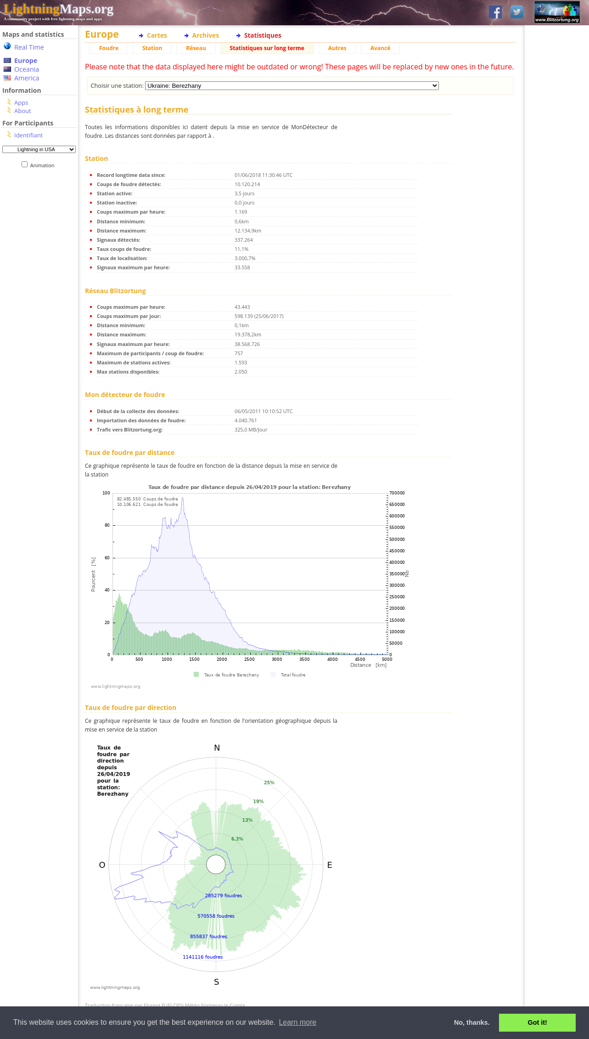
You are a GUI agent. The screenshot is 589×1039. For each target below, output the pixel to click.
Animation (44, 165)
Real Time (29, 47)
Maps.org (58, 8)
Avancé (380, 48)
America (26, 78)
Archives (205, 35)
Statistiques (262, 35)
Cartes (157, 35)
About (22, 111)
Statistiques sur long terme (267, 48)
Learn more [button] (297, 1022)
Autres (337, 48)
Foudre (108, 48)
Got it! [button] (537, 1022)
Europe (25, 60)
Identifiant (28, 135)
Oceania (26, 69)
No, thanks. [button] (472, 1022)
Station (152, 48)
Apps (21, 102)
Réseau (196, 48)
